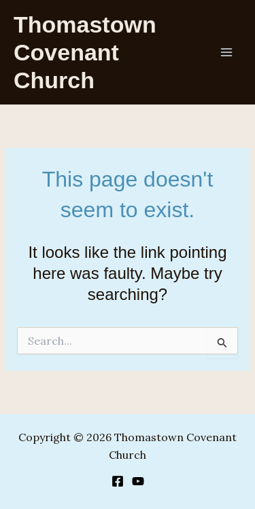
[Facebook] (118, 481)
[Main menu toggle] (226, 52)
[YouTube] (138, 481)
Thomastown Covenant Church (85, 52)
